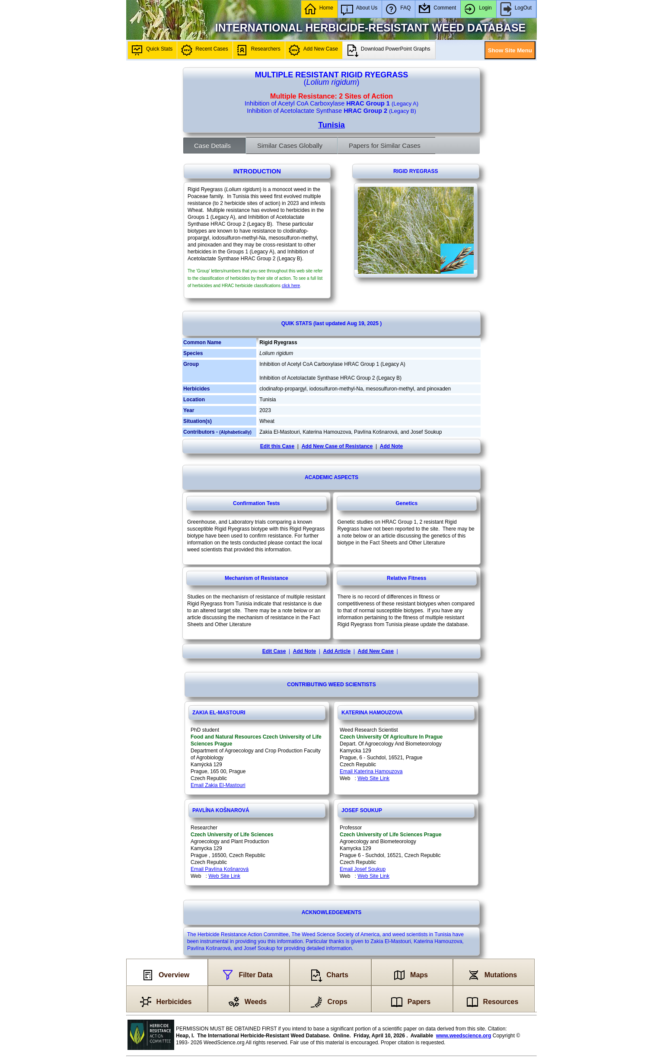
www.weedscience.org (463, 1036)
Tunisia (331, 125)
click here (291, 285)
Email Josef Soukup (363, 869)
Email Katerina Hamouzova (371, 771)
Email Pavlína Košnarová (220, 869)
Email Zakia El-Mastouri (218, 785)
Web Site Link (373, 778)
